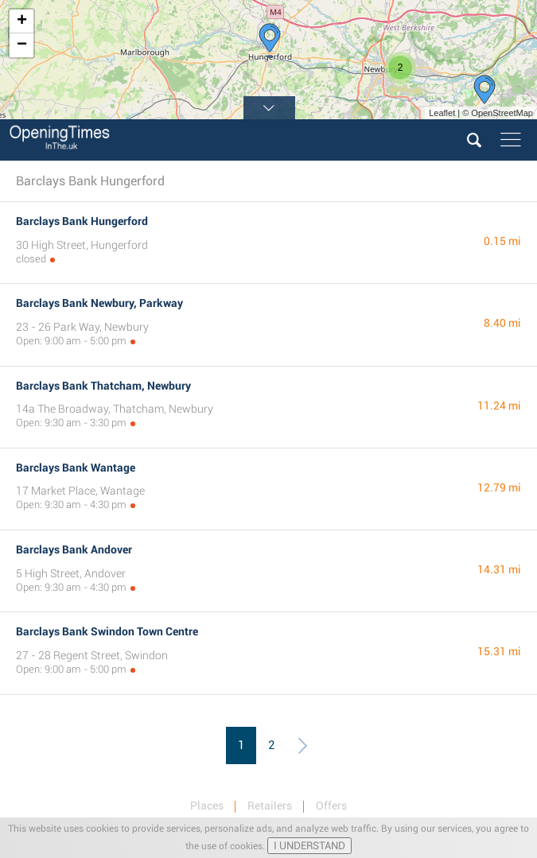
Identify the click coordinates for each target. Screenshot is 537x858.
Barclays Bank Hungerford (82, 221)
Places (207, 805)
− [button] (22, 45)
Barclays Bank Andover (74, 549)
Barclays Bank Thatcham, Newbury (103, 385)
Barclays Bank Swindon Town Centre (107, 631)
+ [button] (22, 21)
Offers (331, 805)
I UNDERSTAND (309, 846)
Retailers (269, 805)
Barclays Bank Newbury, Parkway (99, 303)
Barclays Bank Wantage (75, 467)
